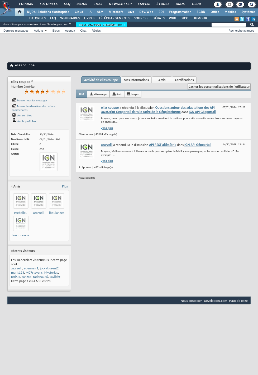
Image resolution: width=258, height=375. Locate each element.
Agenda (70, 30)
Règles (96, 30)
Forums (25, 4)
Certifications (184, 80)
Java (131, 12)
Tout (81, 94)
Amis (161, 80)
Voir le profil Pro (24, 121)
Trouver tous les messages (29, 100)
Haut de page (238, 301)
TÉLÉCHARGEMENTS (114, 18)
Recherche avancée (241, 30)
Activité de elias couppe (101, 80)
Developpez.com (215, 301)
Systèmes (248, 12)
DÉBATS (158, 18)
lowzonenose (21, 235)
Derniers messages (15, 30)
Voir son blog (22, 115)
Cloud (79, 12)
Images (134, 94)
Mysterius (51, 272)
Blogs (81, 4)
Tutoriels (48, 4)
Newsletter (120, 4)
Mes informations (136, 80)
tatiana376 (40, 277)
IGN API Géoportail (202, 112)
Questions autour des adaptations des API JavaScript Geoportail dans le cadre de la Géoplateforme (158, 110)
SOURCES (141, 18)
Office (215, 12)
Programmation (180, 12)
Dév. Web (146, 12)
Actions (39, 30)
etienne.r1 (31, 268)
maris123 (17, 272)
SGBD (201, 12)
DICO (184, 18)
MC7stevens (34, 272)
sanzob (26, 277)
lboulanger (56, 213)
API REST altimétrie (162, 145)
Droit (180, 4)
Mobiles (230, 12)
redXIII (15, 277)
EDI (161, 12)
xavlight (55, 277)
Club (196, 4)
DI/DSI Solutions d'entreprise (48, 12)
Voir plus (107, 128)
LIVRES (89, 18)
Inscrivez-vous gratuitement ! (102, 24)
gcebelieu (20, 213)
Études (163, 4)
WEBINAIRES (70, 18)
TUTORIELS (37, 18)
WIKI (172, 18)
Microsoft (116, 12)
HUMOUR (200, 18)
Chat (98, 4)
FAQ (66, 4)
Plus (65, 186)
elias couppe (100, 94)
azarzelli (38, 213)
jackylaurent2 (49, 268)
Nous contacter (191, 301)
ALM (100, 12)
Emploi (143, 4)
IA (90, 12)
